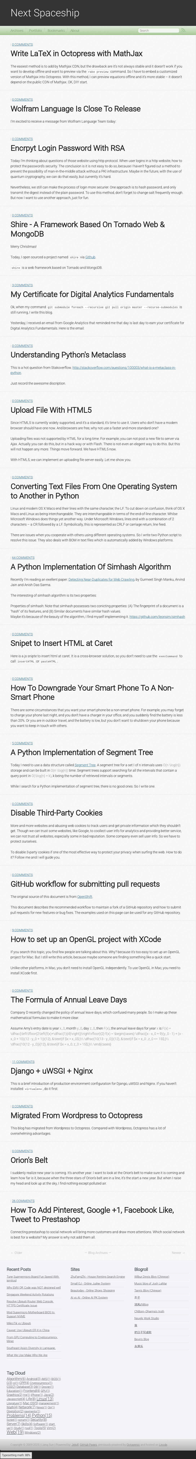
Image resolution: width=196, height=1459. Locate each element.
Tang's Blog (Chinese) (147, 1290)
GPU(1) (45, 1391)
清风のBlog (141, 1304)
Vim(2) (51, 1428)
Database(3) (24, 1387)
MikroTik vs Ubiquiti (19, 1323)
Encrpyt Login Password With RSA (68, 148)
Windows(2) (32, 1432)
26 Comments (23, 1201)
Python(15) (42, 1415)
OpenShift (84, 897)
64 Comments (23, 558)
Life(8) (31, 1399)
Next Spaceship (45, 13)
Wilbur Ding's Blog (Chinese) (151, 1276)
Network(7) (27, 1407)
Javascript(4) (16, 1399)
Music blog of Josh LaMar (150, 1283)
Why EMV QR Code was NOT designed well (34, 1287)
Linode (163, 1445)
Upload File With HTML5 (51, 410)
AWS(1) (46, 1379)
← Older (16, 1253)
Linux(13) (45, 1398)
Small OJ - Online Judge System (90, 1283)
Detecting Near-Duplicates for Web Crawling (101, 579)
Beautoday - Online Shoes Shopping (93, 1290)
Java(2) (49, 1395)
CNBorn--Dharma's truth (149, 1311)
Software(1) (40, 1424)
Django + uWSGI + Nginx (51, 1071)
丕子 (137, 1297)
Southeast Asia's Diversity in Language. (31, 1348)
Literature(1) (14, 1403)
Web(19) (15, 1432)
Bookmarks (56, 31)
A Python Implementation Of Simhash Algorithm (91, 566)
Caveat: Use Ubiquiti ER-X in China (28, 1330)
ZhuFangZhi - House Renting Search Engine (98, 1276)
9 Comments (22, 930)
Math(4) (12, 1407)
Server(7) (13, 1424)
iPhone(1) (37, 1395)
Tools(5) (40, 1428)
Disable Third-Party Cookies (56, 812)
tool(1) (29, 1428)
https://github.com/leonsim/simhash (157, 617)
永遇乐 (138, 1346)
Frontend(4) (31, 1391)
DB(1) (37, 1387)
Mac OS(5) (30, 1403)
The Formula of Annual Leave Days (69, 999)
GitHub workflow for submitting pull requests (85, 884)
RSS (183, 30)
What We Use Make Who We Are (27, 1355)
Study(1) (19, 1428)
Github (90, 257)
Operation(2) (15, 1411)
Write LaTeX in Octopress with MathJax (76, 53)
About (74, 31)
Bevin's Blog (141, 1339)
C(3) (9, 1383)
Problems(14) (19, 1415)
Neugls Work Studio (146, 1318)
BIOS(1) (56, 1379)
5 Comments (22, 743)
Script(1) (12, 1420)
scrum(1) (24, 1420)
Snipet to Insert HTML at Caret (61, 643)
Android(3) (33, 1379)
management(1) (49, 1403)
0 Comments (22, 44)
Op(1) (51, 1407)
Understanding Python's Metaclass (68, 354)
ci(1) (16, 1383)
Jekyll (75, 1445)
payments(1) (32, 1411)
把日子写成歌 (143, 1332)
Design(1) (48, 1387)
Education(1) (15, 1391)
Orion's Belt (29, 1160)
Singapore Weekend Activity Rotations (30, 1294)
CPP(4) (24, 1383)
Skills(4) (27, 1424)
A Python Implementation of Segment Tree (82, 752)
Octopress (133, 1445)
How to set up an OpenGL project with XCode (86, 939)
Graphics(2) (14, 1395)
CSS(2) (11, 1387)
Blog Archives (98, 1253)
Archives (17, 31)
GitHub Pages (88, 1445)
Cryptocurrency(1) (41, 1383)
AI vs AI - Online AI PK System (89, 1297)
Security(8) (38, 1420)
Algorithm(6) (16, 1379)
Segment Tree (85, 765)
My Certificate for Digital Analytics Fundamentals (92, 294)
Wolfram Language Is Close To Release (75, 108)
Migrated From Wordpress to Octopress (76, 1115)
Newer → (178, 1253)
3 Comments (22, 285)
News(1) (41, 1407)
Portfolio (35, 31)
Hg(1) (26, 1395)
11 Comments (23, 1062)
